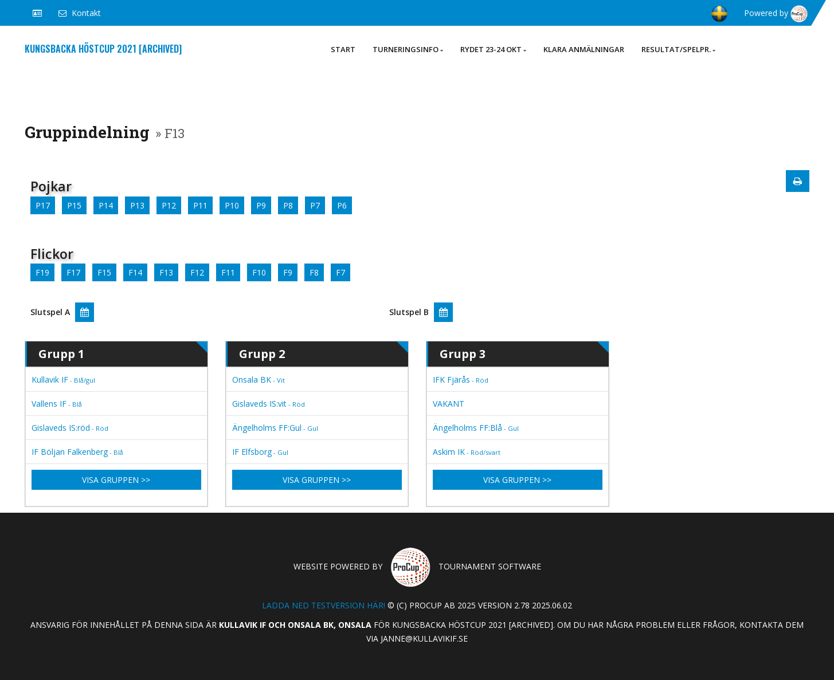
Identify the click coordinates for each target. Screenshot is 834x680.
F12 (197, 272)
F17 (73, 272)
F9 (287, 272)
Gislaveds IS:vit (268, 403)
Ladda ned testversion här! (323, 605)
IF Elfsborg (260, 451)
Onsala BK (258, 379)
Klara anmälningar (583, 49)
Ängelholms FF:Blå (476, 427)
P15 (74, 205)
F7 (340, 272)
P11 (200, 205)
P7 (315, 205)
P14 (106, 205)
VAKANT (448, 403)
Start (343, 49)
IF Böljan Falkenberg (77, 451)
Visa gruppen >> (116, 479)
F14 (135, 272)
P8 (288, 205)
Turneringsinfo (408, 49)
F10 (259, 272)
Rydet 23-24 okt (493, 49)
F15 (104, 272)
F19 (42, 272)
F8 (314, 272)
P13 (137, 205)
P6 (342, 205)
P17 (43, 205)
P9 (261, 205)
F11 (228, 272)
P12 (169, 205)
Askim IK (466, 451)
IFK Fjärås (460, 379)
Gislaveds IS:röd (70, 427)
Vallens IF (57, 403)
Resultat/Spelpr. (678, 49)
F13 (166, 272)
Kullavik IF (63, 379)
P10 (232, 205)
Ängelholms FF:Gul (275, 427)
